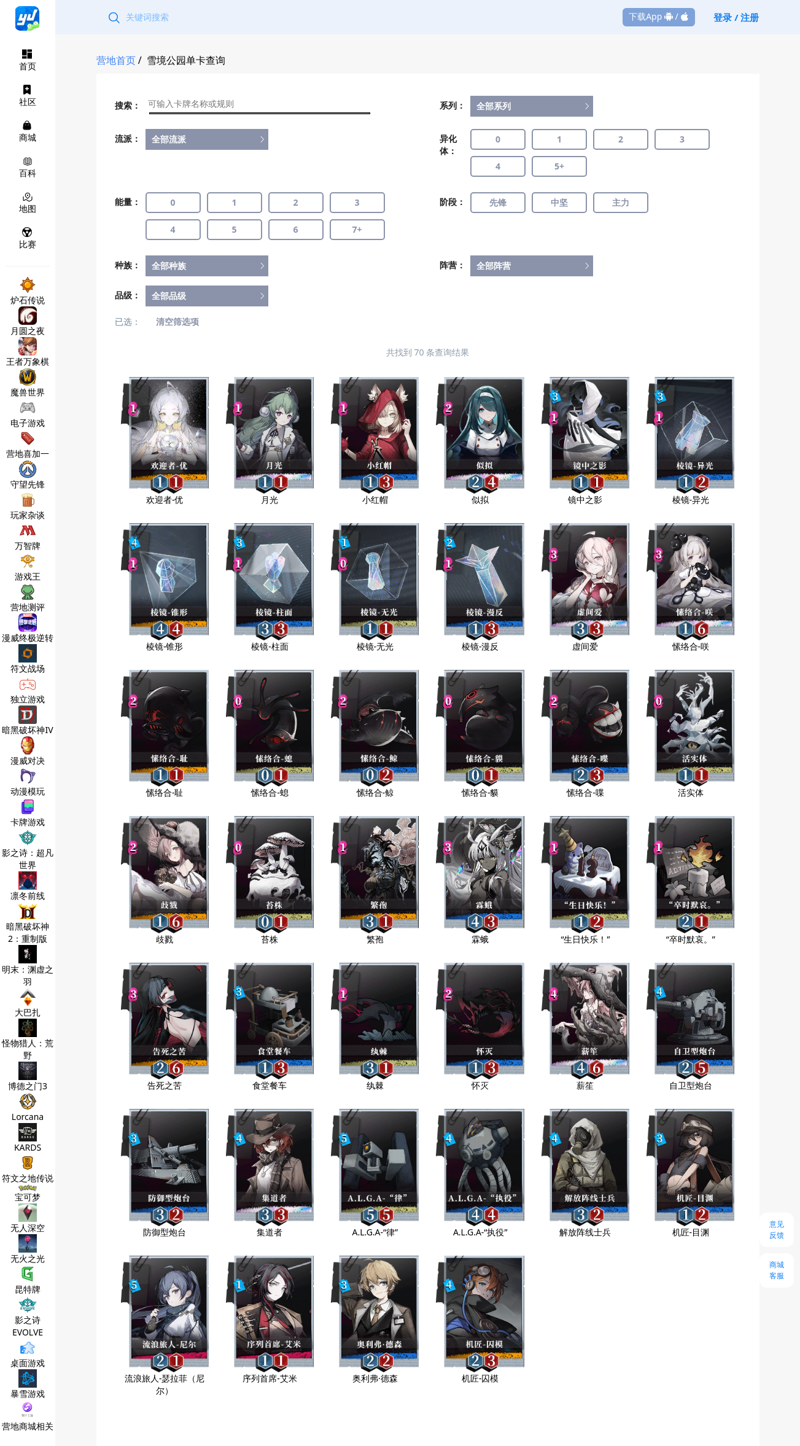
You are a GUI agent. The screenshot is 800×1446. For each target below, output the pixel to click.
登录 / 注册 (736, 17)
